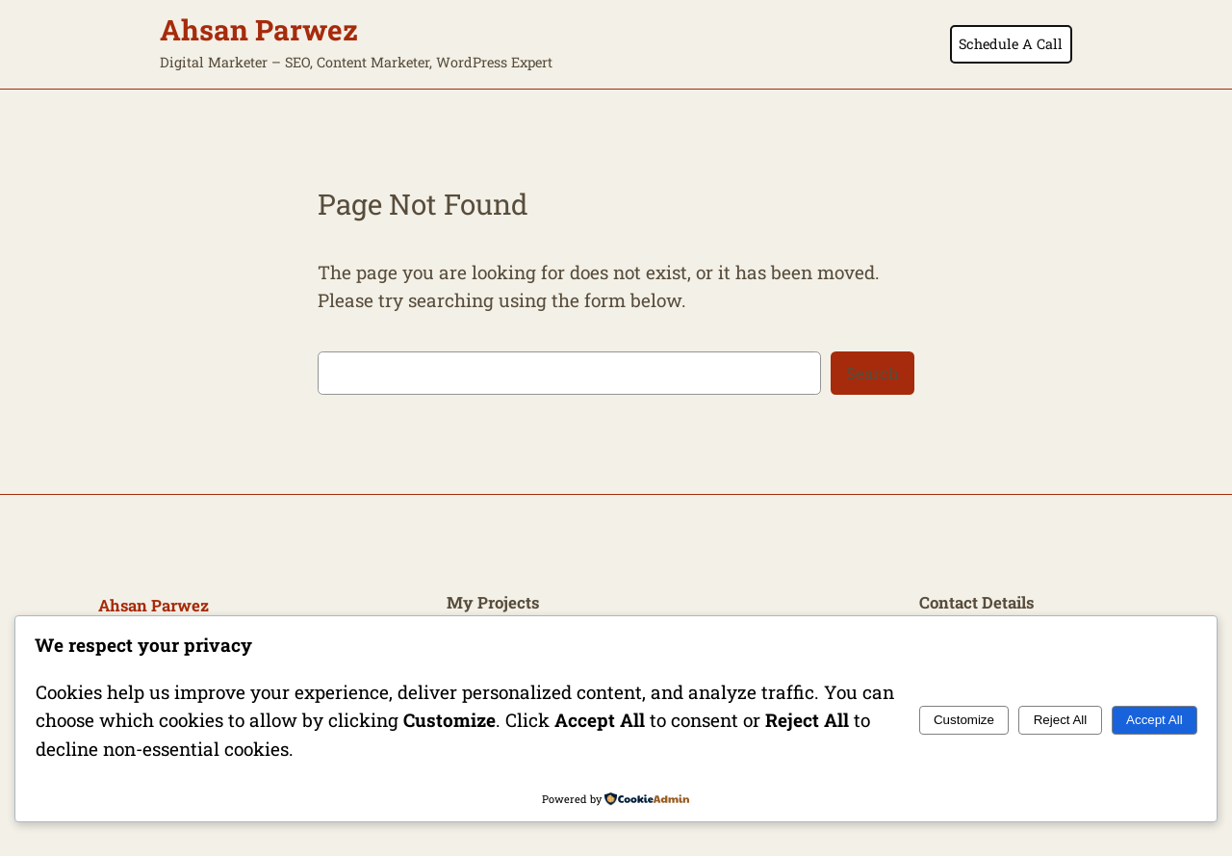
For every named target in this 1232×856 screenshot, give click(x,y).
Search (872, 373)
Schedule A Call (1011, 44)
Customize (964, 720)
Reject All (1061, 720)
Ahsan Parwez (259, 29)
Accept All (1154, 720)
